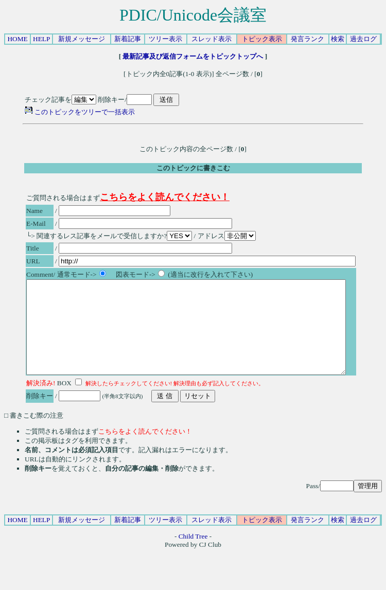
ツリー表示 (165, 39)
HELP (41, 39)
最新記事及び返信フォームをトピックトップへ (193, 56)
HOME (17, 39)
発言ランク (307, 39)
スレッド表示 (211, 39)
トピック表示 (262, 39)
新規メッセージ (81, 39)
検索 (337, 39)
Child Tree (193, 555)
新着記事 (127, 39)
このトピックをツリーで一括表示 (80, 112)
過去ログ (363, 39)
